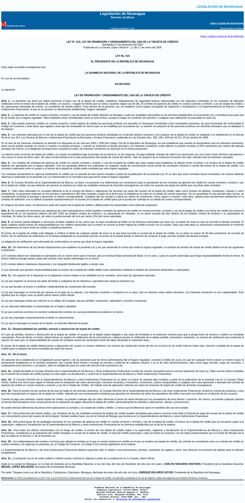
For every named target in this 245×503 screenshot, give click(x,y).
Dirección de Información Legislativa (138, 499)
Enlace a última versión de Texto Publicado (222, 36)
